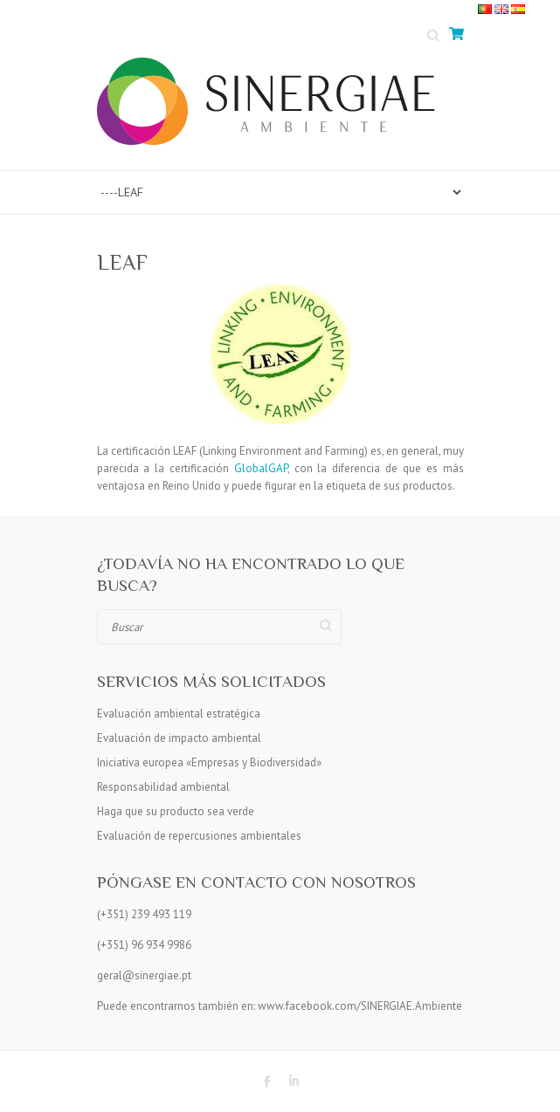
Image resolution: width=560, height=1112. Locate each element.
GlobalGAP (260, 468)
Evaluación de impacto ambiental (179, 738)
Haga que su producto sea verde (175, 811)
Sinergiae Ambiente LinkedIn (293, 1081)
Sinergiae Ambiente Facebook (267, 1081)
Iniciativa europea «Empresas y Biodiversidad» (209, 762)
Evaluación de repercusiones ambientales (199, 835)
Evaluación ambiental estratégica (178, 713)
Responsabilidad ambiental (163, 786)
